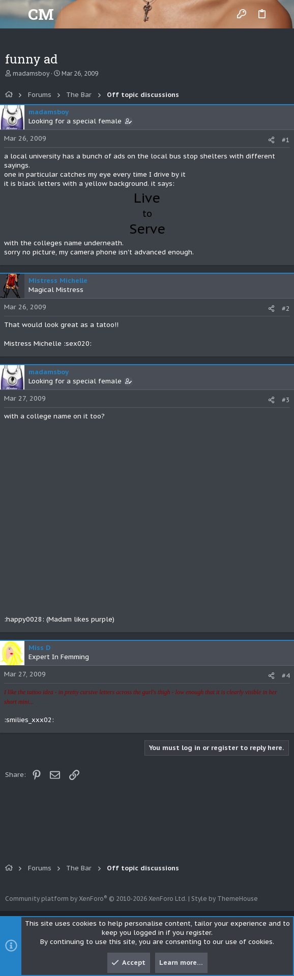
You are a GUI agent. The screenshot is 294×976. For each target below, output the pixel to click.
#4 (286, 675)
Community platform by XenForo (96, 898)
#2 (286, 308)
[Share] (271, 140)
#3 (286, 400)
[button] (15, 14)
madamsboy (31, 73)
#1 (286, 140)
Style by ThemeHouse (224, 898)
